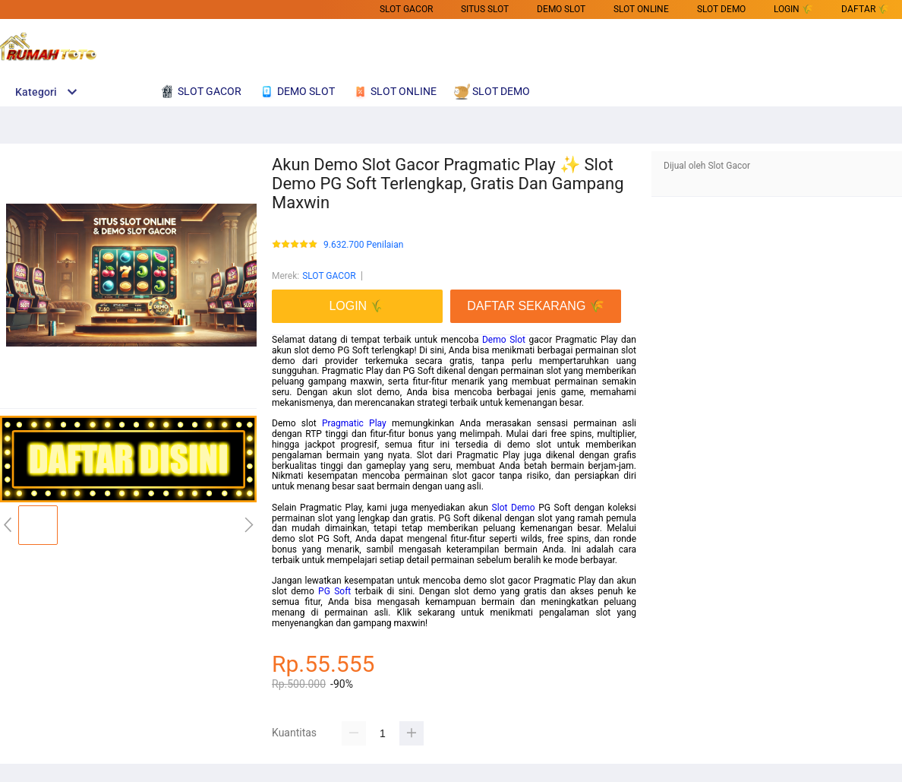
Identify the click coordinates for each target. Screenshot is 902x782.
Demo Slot (503, 339)
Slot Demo (513, 507)
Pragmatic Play (354, 423)
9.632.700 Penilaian (363, 245)
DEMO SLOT (561, 9)
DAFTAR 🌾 (865, 9)
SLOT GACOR (406, 9)
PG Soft (334, 591)
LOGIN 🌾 (793, 9)
